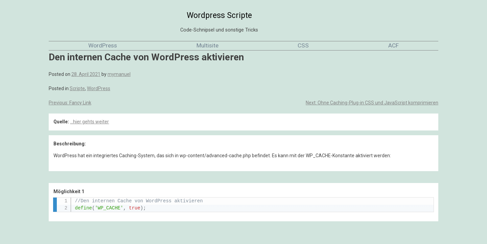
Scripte (77, 88)
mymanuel (119, 74)
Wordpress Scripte (219, 15)
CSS (303, 45)
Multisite (207, 45)
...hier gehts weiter (89, 121)
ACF (393, 45)
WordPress (102, 45)
